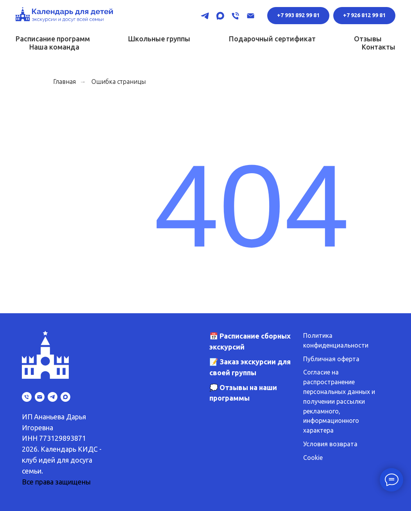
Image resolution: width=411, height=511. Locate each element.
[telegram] (205, 16)
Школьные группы (159, 39)
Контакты (378, 47)
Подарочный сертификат (272, 39)
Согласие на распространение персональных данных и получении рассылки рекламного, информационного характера (339, 401)
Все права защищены (56, 482)
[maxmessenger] (220, 16)
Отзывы (368, 39)
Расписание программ (53, 39)
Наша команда (54, 47)
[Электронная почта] (251, 16)
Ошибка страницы (118, 81)
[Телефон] (235, 16)
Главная (64, 81)
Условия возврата (330, 443)
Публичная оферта (331, 358)
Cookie (313, 457)
